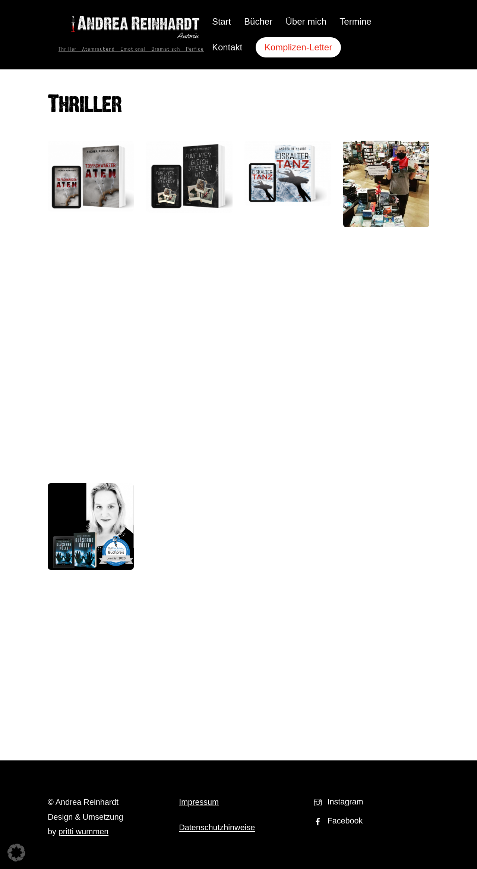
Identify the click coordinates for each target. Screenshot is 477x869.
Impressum (199, 802)
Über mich (306, 21)
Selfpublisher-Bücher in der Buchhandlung (386, 257)
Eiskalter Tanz (288, 221)
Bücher (258, 21)
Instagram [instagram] (336, 801)
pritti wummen (83, 831)
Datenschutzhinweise (217, 827)
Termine (355, 21)
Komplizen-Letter (298, 47)
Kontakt (227, 47)
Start (221, 21)
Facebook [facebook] (336, 820)
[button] (16, 852)
